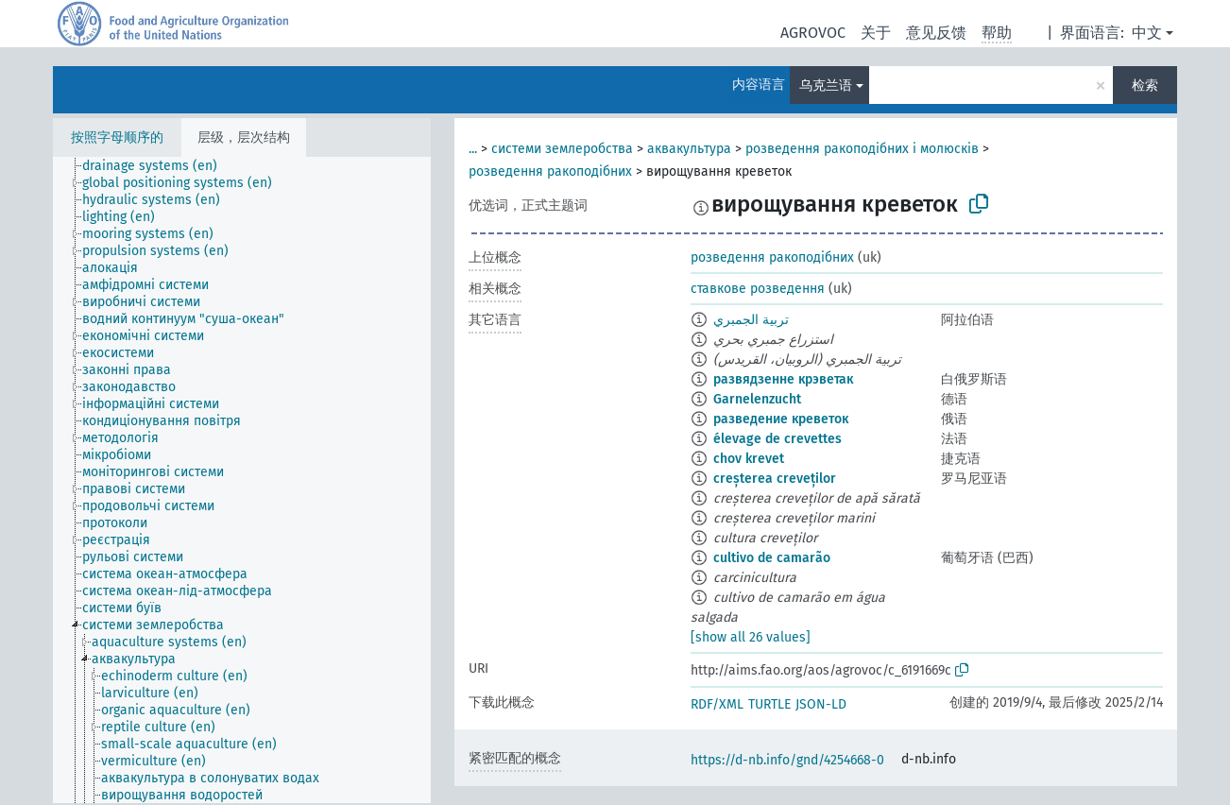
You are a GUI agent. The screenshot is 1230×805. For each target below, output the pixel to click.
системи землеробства (562, 149)
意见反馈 (936, 33)
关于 (876, 33)
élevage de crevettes (777, 439)
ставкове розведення (758, 289)
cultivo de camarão (771, 558)
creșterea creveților (774, 479)
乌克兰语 (825, 85)
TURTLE (769, 704)
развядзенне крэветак (783, 379)
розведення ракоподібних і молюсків (862, 149)
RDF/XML (717, 704)
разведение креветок (780, 419)
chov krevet (748, 459)
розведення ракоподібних (550, 171)
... (473, 149)
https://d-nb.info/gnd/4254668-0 (787, 760)
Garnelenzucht (757, 399)
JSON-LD (820, 704)
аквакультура (689, 149)
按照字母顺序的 (117, 137)
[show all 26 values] (751, 637)
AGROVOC (813, 33)
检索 (1145, 85)
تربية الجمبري (751, 320)
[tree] (242, 480)
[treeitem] (157, 166)
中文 (1147, 33)
